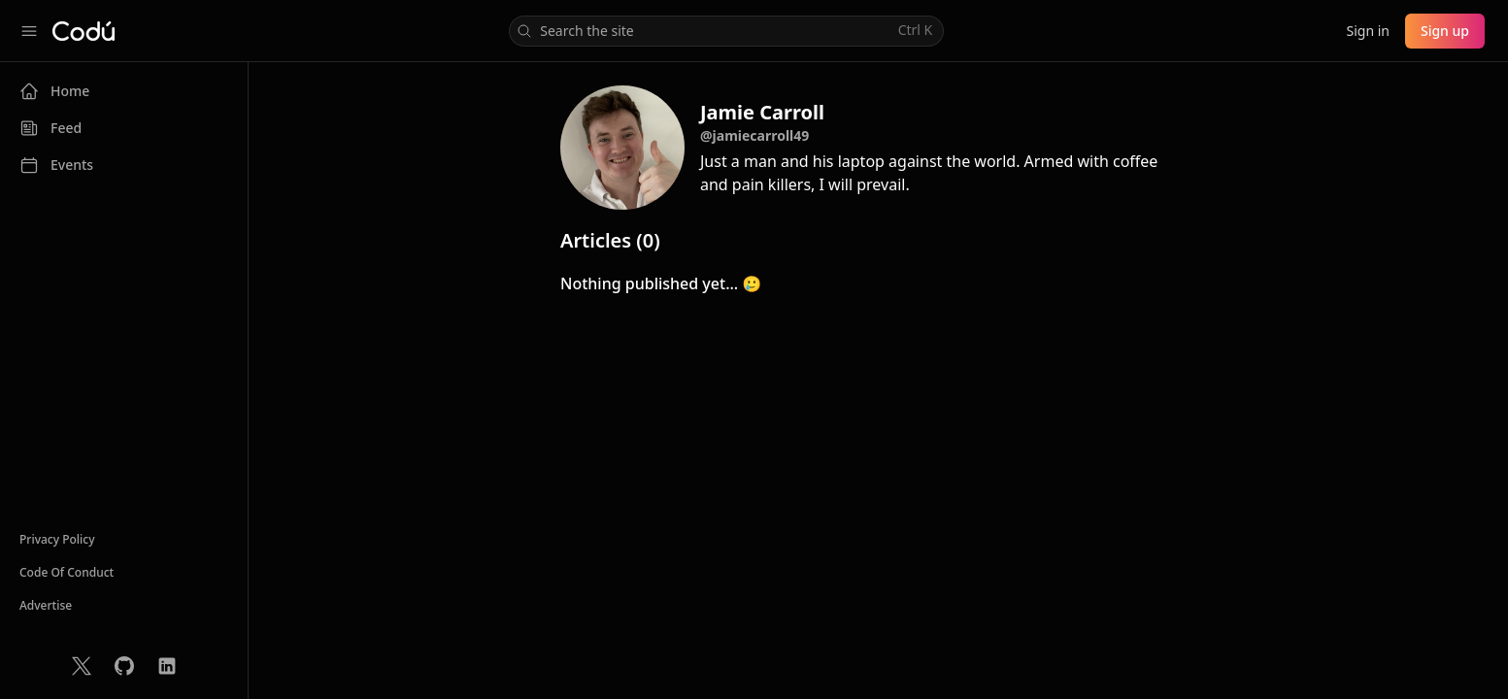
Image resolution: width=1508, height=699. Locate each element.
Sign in (1367, 30)
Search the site (724, 30)
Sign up (1445, 30)
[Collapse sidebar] (29, 31)
